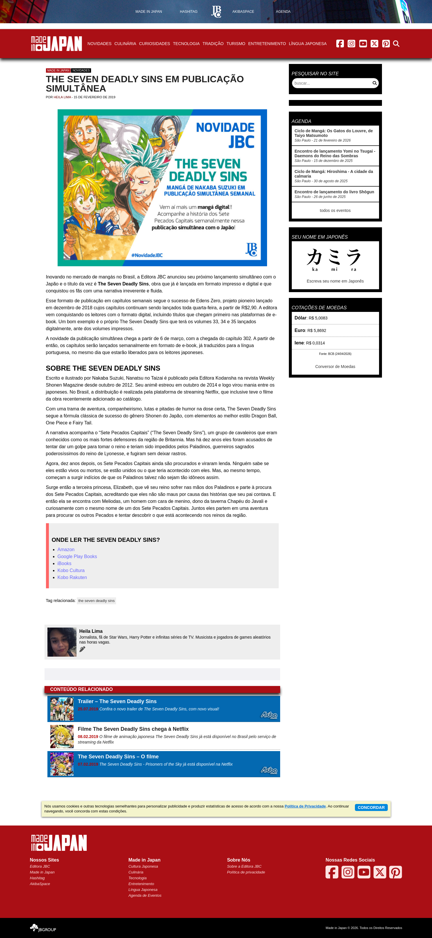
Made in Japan (58, 70)
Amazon (66, 549)
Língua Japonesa (308, 43)
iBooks (65, 563)
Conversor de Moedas (335, 366)
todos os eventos (335, 210)
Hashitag (37, 878)
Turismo (236, 43)
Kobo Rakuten (72, 577)
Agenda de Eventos (144, 895)
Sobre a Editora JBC (244, 866)
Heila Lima (62, 97)
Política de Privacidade (305, 806)
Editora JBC (40, 866)
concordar (371, 807)
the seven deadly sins (96, 600)
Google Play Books (77, 556)
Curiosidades (154, 43)
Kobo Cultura (71, 570)
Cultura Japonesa (143, 866)
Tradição (212, 43)
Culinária (125, 43)
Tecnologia (186, 43)
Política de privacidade (246, 872)
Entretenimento (267, 43)
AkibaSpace (40, 884)
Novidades (99, 43)
